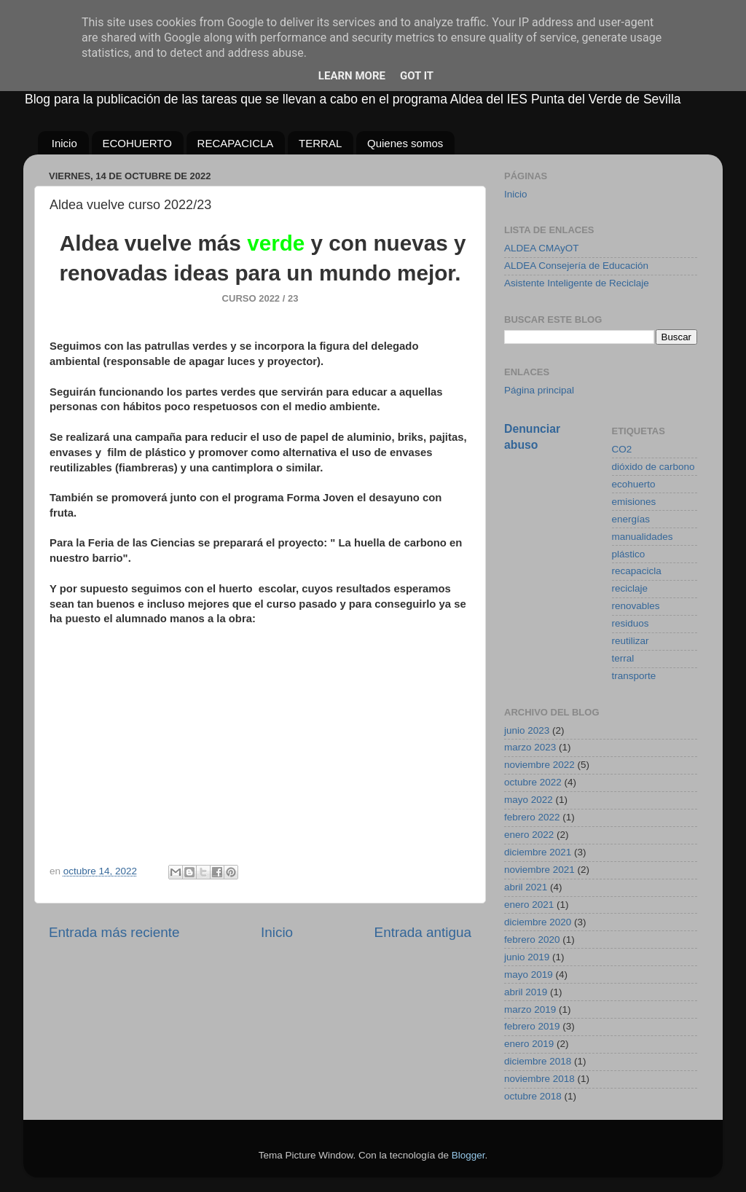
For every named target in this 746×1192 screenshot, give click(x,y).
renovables (636, 605)
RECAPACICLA (235, 143)
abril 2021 (525, 887)
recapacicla (636, 570)
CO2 (622, 449)
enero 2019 (529, 1043)
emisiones (634, 501)
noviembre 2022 (539, 764)
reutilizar (630, 640)
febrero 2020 (532, 939)
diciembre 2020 (537, 922)
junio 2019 (526, 957)
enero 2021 (529, 904)
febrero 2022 (532, 817)
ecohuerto (634, 484)
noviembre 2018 (539, 1078)
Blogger (468, 1155)
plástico (628, 554)
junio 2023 (526, 730)
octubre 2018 (533, 1096)
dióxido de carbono (653, 466)
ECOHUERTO (137, 143)
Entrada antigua (422, 932)
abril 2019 (525, 992)
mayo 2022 (528, 799)
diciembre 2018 (537, 1061)
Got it (416, 75)
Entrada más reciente (114, 932)
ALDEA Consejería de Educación (576, 265)
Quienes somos (405, 143)
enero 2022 (529, 834)
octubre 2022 (533, 782)
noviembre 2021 (539, 869)
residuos (630, 623)
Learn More (351, 75)
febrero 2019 (532, 1026)
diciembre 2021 (537, 852)
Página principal (539, 390)
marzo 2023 (530, 747)
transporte (634, 675)
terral (623, 658)
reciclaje (630, 588)
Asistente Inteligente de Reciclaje (576, 283)
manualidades (642, 536)
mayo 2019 (528, 974)
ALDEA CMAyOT (541, 248)
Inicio (64, 143)
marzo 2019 (530, 1009)
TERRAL (320, 143)
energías (631, 519)
